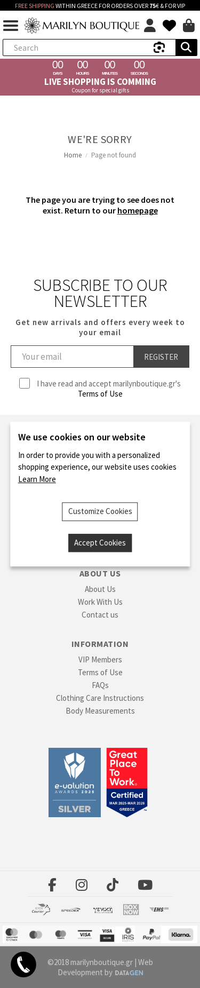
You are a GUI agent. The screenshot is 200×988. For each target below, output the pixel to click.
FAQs (100, 685)
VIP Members (100, 659)
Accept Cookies (100, 543)
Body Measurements (100, 711)
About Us (100, 589)
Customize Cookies (100, 511)
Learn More (37, 479)
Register (161, 357)
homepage (137, 210)
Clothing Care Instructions (100, 698)
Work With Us (100, 602)
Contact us (100, 615)
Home (73, 155)
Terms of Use (100, 394)
